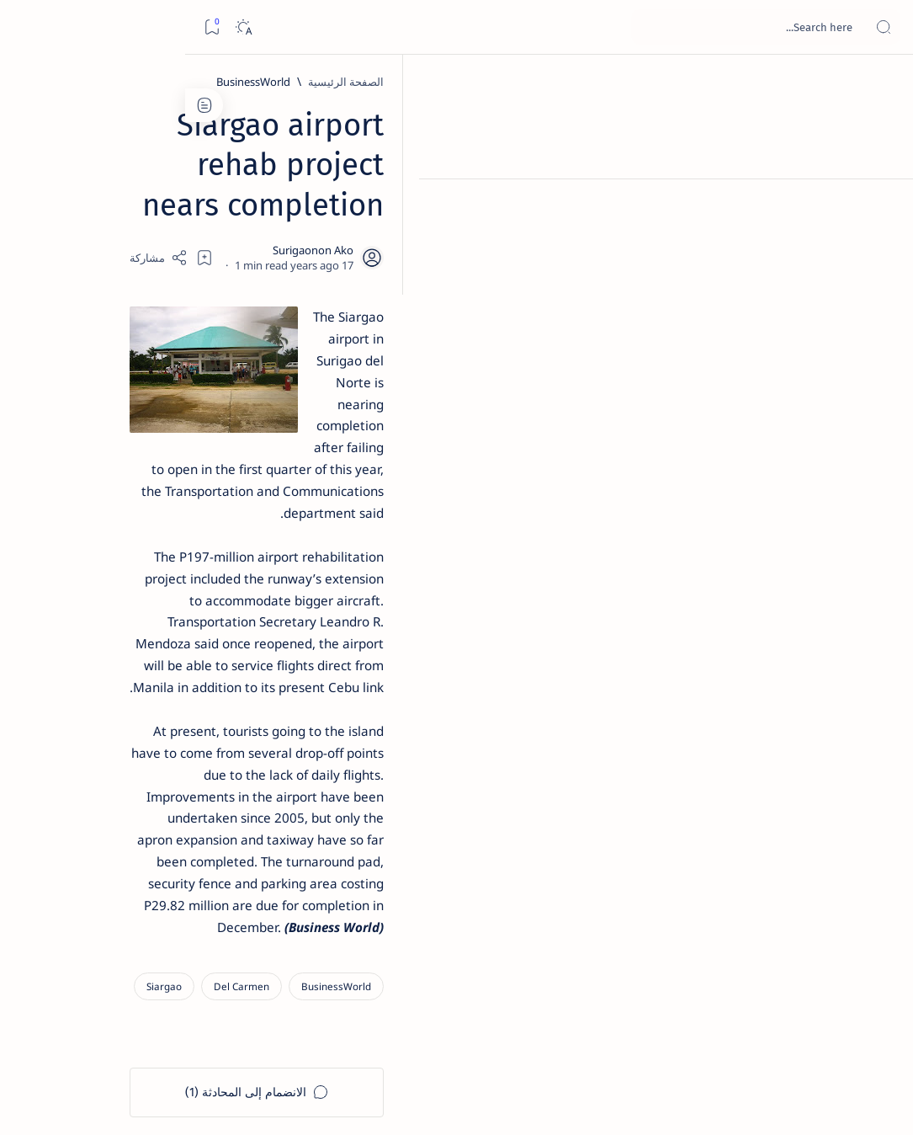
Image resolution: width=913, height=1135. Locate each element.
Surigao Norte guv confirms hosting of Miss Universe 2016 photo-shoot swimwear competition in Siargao (118, 608)
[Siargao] (611, 650)
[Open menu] (881, 27)
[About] (881, 206)
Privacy (111, 1026)
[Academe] (71, 889)
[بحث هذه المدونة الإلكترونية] (580, 27)
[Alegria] (126, 448)
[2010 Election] (71, 805)
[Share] (300, 214)
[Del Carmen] (689, 650)
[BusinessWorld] (701, 81)
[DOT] (126, 558)
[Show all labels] (197, 970)
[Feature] (134, 253)
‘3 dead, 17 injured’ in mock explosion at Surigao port (127, 700)
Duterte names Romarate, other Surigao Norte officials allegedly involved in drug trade (122, 498)
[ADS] (184, 931)
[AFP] (71, 931)
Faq (67, 1026)
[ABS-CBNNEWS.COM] (184, 889)
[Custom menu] (881, 295)
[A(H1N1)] (184, 847)
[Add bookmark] (345, 214)
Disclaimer (170, 1026)
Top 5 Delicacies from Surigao (118, 276)
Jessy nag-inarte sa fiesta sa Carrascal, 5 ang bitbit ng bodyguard (123, 397)
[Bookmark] (26, 27)
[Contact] (881, 240)
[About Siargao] (71, 847)
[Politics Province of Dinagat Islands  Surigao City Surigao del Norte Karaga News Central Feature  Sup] (184, 805)
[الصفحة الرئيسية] (881, 84)
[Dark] (57, 27)
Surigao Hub (755, 1102)
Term (224, 1026)
